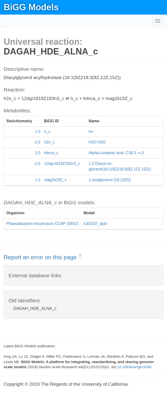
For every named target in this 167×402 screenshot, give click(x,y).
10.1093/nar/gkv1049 (134, 367)
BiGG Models (31, 7)
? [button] (80, 256)
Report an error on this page (41, 257)
